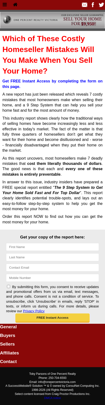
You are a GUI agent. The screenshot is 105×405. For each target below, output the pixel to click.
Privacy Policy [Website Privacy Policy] (34, 311)
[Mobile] (52, 278)
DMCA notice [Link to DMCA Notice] (52, 398)
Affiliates (9, 352)
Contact (8, 361)
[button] (52, 318)
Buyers (7, 335)
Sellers (7, 344)
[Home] (15, 5)
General (8, 326)
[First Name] (52, 247)
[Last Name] (52, 257)
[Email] (52, 268)
